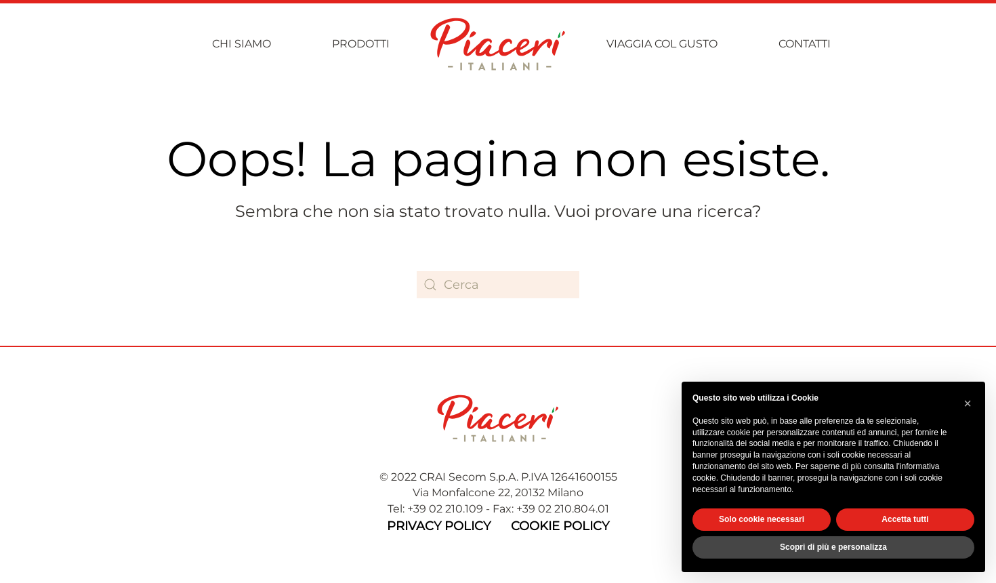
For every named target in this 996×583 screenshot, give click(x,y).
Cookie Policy (560, 526)
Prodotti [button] (361, 43)
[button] (967, 403)
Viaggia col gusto (662, 43)
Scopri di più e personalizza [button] (833, 547)
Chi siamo (241, 43)
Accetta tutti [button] (904, 519)
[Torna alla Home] (498, 44)
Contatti (805, 43)
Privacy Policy (439, 526)
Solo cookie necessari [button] (761, 519)
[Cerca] (498, 284)
